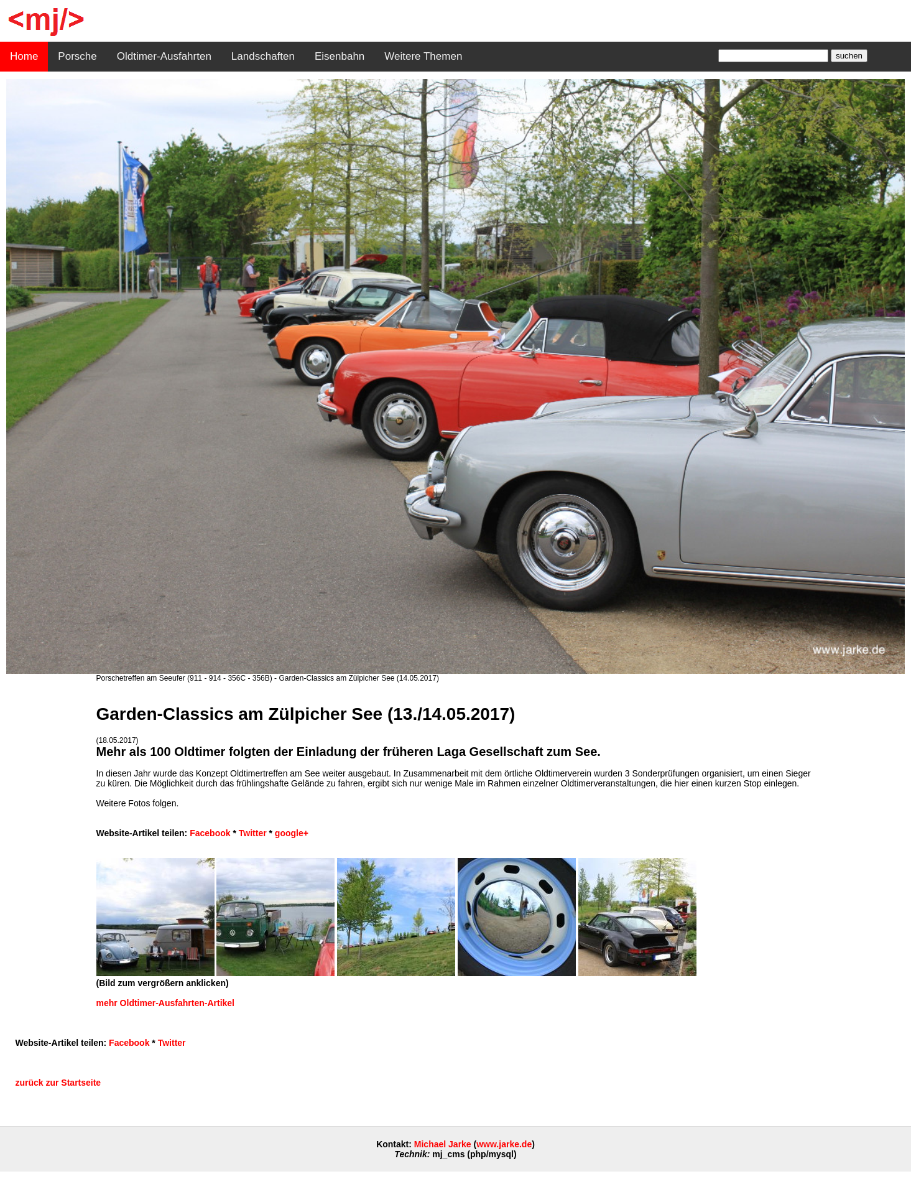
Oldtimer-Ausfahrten (164, 56)
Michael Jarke (442, 1144)
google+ (291, 833)
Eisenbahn (339, 56)
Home (24, 56)
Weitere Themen (423, 56)
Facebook (210, 833)
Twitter (253, 833)
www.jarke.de (504, 1144)
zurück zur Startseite (58, 1083)
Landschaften (263, 56)
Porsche (77, 56)
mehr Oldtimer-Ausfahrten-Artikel (165, 1003)
